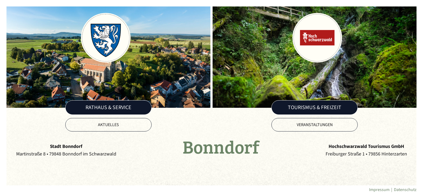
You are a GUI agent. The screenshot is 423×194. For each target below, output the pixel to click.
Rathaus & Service (108, 107)
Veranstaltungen (315, 125)
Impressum (379, 190)
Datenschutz (405, 190)
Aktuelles (108, 125)
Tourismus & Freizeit (314, 107)
